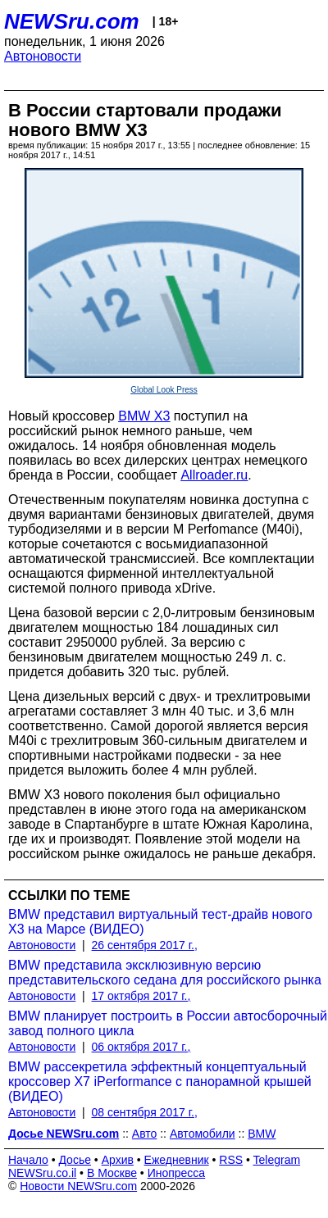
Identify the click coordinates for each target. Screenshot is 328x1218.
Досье (74, 1159)
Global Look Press (164, 389)
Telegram (277, 1159)
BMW (262, 1133)
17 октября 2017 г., (141, 995)
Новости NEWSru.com (78, 1186)
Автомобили (202, 1133)
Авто (144, 1133)
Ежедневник (176, 1159)
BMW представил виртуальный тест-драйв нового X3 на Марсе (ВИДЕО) (160, 921)
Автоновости (42, 56)
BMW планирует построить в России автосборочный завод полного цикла (167, 1023)
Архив (118, 1159)
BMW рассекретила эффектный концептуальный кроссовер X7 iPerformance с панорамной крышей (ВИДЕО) (160, 1081)
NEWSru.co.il (42, 1172)
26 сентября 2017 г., (145, 945)
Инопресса (177, 1172)
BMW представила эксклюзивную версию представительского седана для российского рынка (164, 972)
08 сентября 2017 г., (145, 1112)
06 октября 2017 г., (141, 1046)
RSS (231, 1159)
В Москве (112, 1172)
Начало (28, 1159)
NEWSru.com (71, 21)
